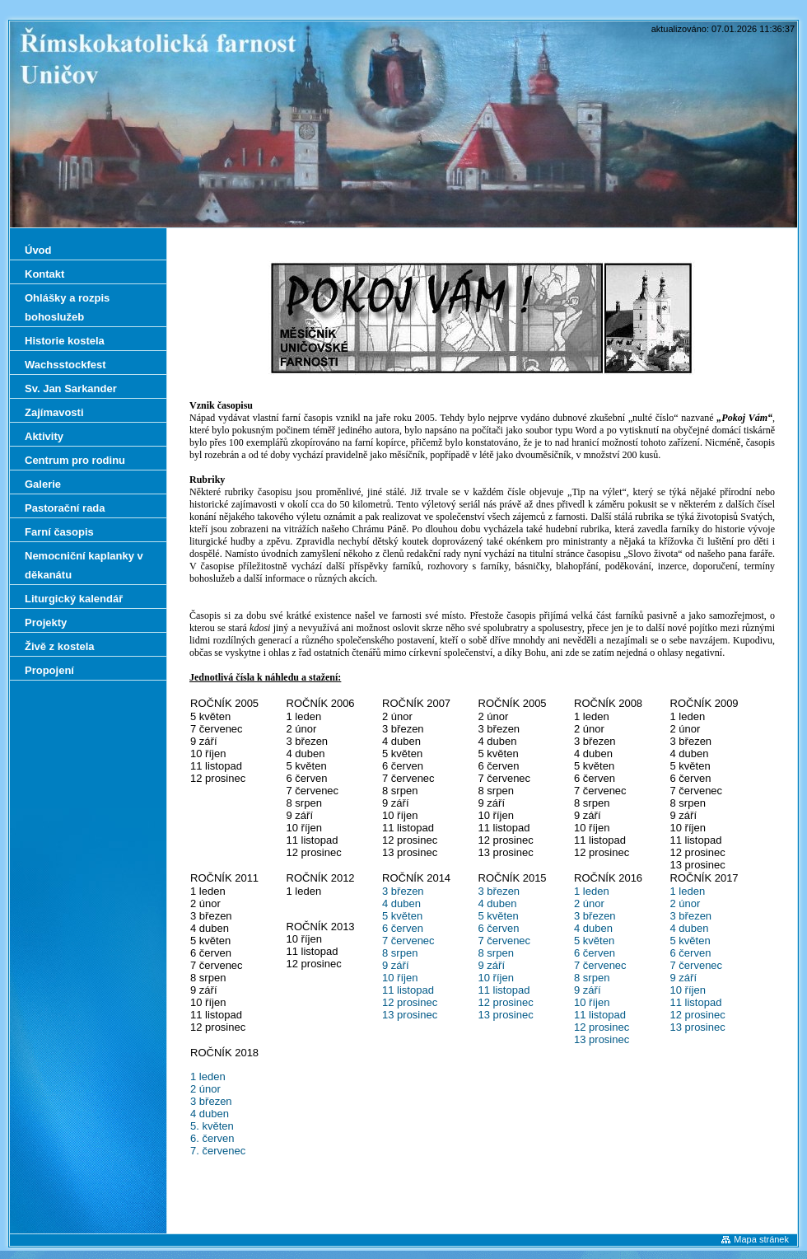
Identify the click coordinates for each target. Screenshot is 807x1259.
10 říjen (399, 977)
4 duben (401, 903)
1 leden (591, 891)
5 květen (402, 916)
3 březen (403, 891)
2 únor (589, 903)
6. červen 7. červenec (217, 1144)
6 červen (402, 928)
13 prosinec (409, 1015)
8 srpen (399, 953)
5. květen (212, 1126)
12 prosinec (409, 1002)
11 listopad (408, 990)
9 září (395, 965)
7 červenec (408, 940)
